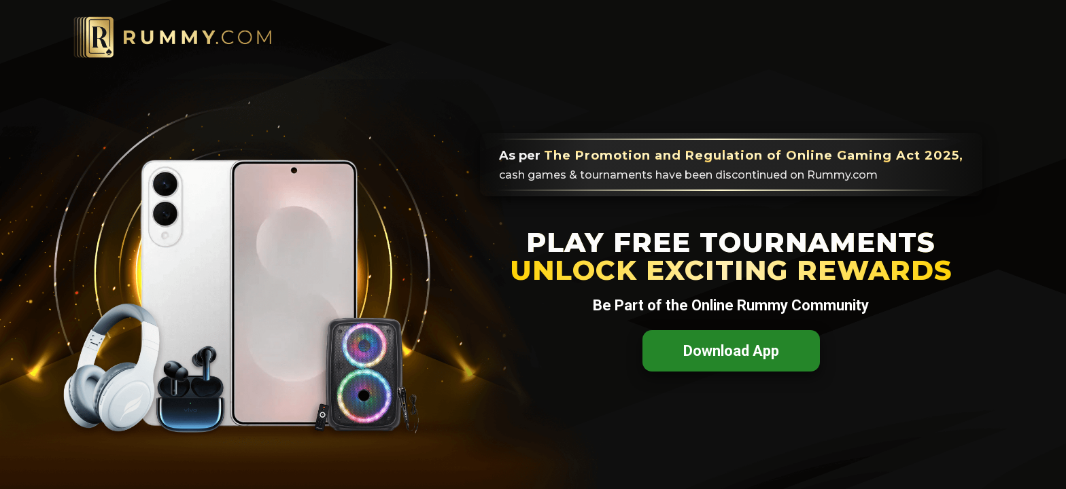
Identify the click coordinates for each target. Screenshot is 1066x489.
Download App (731, 350)
